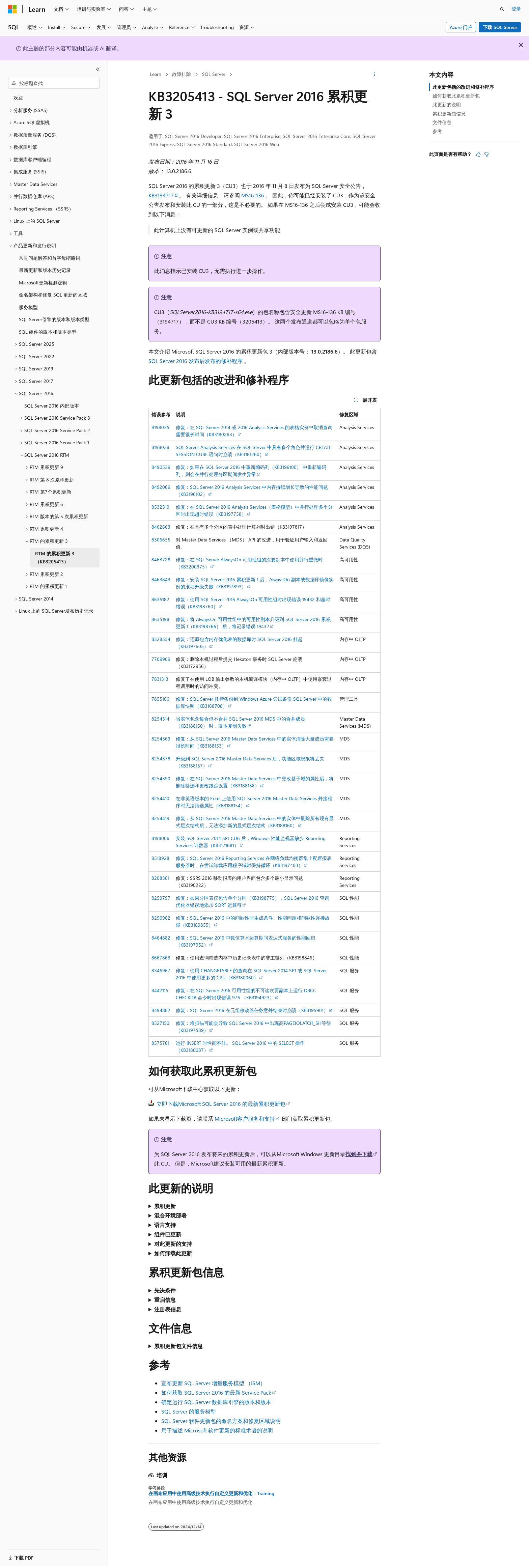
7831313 (159, 679)
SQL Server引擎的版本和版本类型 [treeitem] (54, 319)
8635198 (160, 619)
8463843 (160, 579)
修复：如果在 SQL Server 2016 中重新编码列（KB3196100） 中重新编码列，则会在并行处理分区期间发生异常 (251, 470)
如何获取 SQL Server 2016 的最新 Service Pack (216, 1392)
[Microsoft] (12, 9)
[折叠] (98, 69)
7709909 (160, 659)
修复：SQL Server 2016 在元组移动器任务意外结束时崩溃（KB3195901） (252, 1010)
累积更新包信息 (449, 113)
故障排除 (181, 74)
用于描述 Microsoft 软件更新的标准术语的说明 (217, 1430)
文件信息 (442, 122)
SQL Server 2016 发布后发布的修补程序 (195, 360)
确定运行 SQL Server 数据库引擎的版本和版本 (216, 1401)
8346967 (160, 970)
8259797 (160, 898)
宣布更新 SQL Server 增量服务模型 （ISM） (213, 1383)
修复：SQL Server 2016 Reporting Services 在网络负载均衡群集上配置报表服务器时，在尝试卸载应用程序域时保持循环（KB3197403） (254, 861)
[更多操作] (375, 74)
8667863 (160, 957)
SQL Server (213, 74)
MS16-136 (252, 195)
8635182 (160, 599)
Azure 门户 (461, 27)
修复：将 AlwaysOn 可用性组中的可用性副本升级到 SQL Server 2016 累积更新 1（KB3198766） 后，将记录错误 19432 (253, 623)
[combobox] (54, 83)
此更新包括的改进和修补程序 (463, 87)
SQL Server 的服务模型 (188, 1411)
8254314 (160, 719)
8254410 (160, 798)
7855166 (160, 699)
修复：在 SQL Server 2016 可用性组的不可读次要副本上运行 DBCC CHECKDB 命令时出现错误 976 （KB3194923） (246, 994)
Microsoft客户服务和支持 (245, 1118)
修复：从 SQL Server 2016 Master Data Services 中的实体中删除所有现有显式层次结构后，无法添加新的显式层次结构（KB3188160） (255, 822)
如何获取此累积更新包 (456, 95)
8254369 (160, 738)
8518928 (160, 858)
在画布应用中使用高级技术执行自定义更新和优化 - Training (211, 1493)
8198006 (160, 838)
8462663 (160, 527)
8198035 (160, 427)
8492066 (160, 487)
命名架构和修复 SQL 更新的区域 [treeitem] (53, 294)
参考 (437, 131)
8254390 (160, 778)
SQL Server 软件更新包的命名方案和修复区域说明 (221, 1420)
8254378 (160, 758)
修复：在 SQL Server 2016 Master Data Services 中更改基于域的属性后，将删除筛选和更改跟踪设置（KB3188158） (255, 782)
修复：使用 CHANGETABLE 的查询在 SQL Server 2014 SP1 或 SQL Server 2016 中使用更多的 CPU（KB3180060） (251, 974)
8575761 (160, 1043)
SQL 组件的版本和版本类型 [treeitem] (47, 332)
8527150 (160, 1023)
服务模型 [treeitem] (28, 307)
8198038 (160, 447)
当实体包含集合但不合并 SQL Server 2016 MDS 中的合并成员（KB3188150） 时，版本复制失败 (240, 722)
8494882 (160, 1010)
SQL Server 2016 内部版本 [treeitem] (51, 405)
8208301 (160, 878)
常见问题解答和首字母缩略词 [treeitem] (49, 258)
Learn (155, 74)
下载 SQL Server (500, 27)
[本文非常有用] (478, 154)
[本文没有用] (486, 154)
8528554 (160, 639)
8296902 (160, 918)
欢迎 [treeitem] (18, 97)
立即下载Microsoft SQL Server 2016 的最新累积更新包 (221, 1103)
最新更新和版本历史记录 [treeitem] (45, 270)
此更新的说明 (447, 104)
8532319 (160, 507)
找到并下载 (358, 1153)
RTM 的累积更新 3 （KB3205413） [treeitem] (54, 557)
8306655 (160, 539)
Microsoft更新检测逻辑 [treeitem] (43, 282)
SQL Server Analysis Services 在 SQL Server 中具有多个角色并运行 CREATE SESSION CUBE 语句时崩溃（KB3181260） (253, 450)
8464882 (160, 937)
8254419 (160, 818)
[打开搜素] (502, 9)
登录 (516, 8)
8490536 (160, 467)
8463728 (160, 559)
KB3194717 (161, 195)
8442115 (159, 990)
